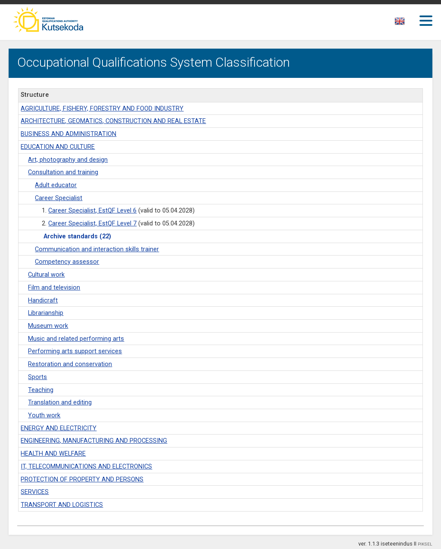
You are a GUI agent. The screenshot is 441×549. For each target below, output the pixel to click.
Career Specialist (58, 198)
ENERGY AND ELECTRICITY (58, 428)
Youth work (44, 415)
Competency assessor (67, 261)
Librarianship (45, 313)
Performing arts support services (75, 351)
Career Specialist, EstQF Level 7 (92, 223)
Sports (37, 377)
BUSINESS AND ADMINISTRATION (68, 134)
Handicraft (43, 300)
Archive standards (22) (77, 236)
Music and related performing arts (76, 338)
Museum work (48, 326)
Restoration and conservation (70, 364)
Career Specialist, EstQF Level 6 (92, 210)
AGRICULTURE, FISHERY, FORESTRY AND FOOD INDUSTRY (102, 108)
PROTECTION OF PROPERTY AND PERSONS (82, 479)
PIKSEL (425, 544)
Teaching (40, 390)
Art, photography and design (68, 159)
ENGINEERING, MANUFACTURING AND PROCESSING (94, 440)
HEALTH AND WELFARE (53, 453)
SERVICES (35, 492)
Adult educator (56, 185)
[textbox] (398, 23)
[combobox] (400, 24)
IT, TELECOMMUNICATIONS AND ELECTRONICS (86, 466)
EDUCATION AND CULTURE (58, 147)
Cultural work (46, 274)
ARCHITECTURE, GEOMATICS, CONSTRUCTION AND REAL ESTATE (113, 121)
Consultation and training (63, 172)
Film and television (54, 287)
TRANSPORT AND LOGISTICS (62, 505)
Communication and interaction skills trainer (97, 249)
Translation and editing (60, 402)
